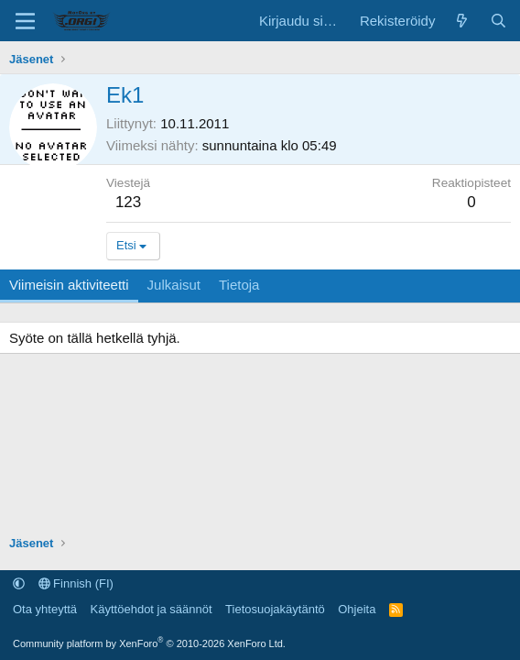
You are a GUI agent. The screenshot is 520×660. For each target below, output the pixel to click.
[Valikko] (25, 21)
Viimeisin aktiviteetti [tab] (69, 284)
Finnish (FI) (76, 583)
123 (128, 202)
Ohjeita (356, 609)
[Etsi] (498, 21)
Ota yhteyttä (45, 609)
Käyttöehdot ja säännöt (151, 609)
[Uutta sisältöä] (462, 21)
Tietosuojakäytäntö (275, 609)
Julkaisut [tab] (173, 284)
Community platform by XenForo (149, 643)
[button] (18, 583)
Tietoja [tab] (239, 284)
